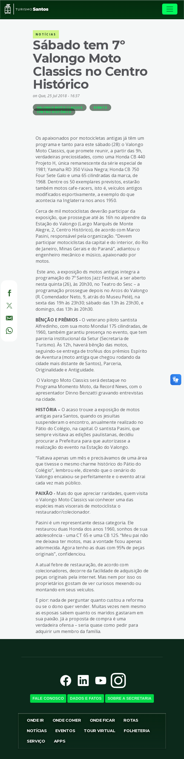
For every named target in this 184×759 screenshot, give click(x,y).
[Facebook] (3, 292)
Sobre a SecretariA (129, 698)
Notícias (37, 730)
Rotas (130, 720)
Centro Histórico (54, 112)
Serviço (36, 741)
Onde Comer (67, 720)
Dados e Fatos (86, 698)
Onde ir (35, 720)
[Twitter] (3, 304)
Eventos (65, 730)
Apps (59, 741)
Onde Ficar (102, 720)
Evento (100, 107)
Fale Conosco (48, 698)
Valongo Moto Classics (59, 107)
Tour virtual (99, 730)
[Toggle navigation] (169, 9)
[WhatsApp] (3, 329)
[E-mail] (3, 317)
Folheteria (137, 730)
